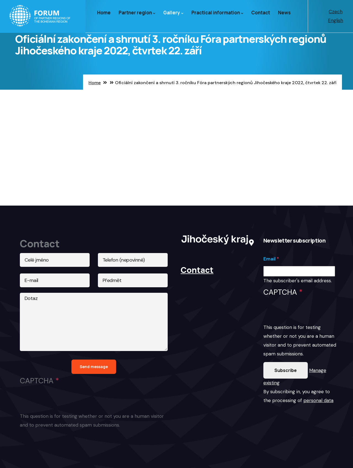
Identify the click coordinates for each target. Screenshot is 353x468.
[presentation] (305, 312)
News (284, 12)
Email (269, 259)
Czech (336, 12)
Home (104, 12)
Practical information (217, 12)
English (335, 20)
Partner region (137, 12)
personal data (318, 400)
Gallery (173, 12)
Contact (260, 12)
